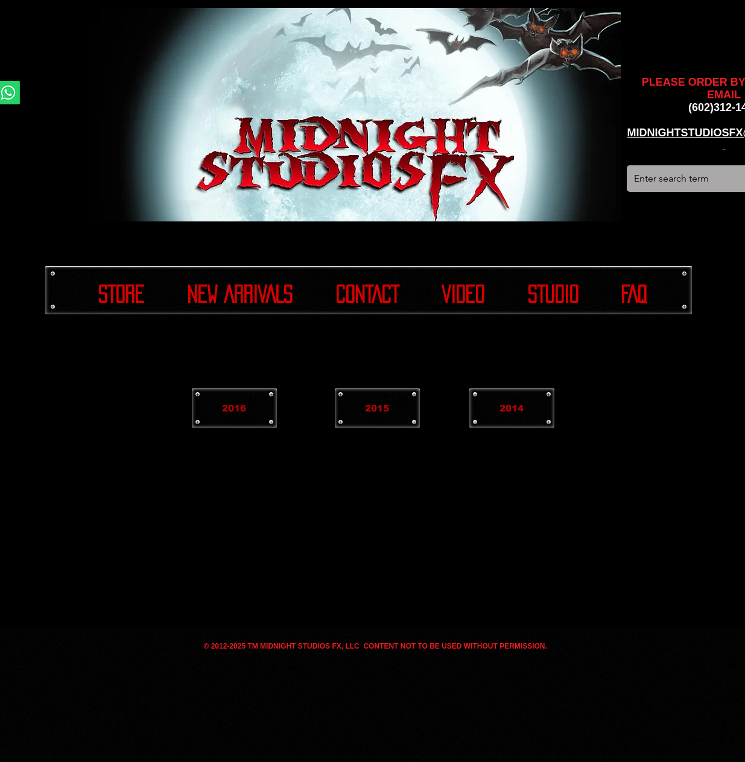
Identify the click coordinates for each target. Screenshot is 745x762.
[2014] (511, 408)
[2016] (234, 408)
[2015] (377, 408)
